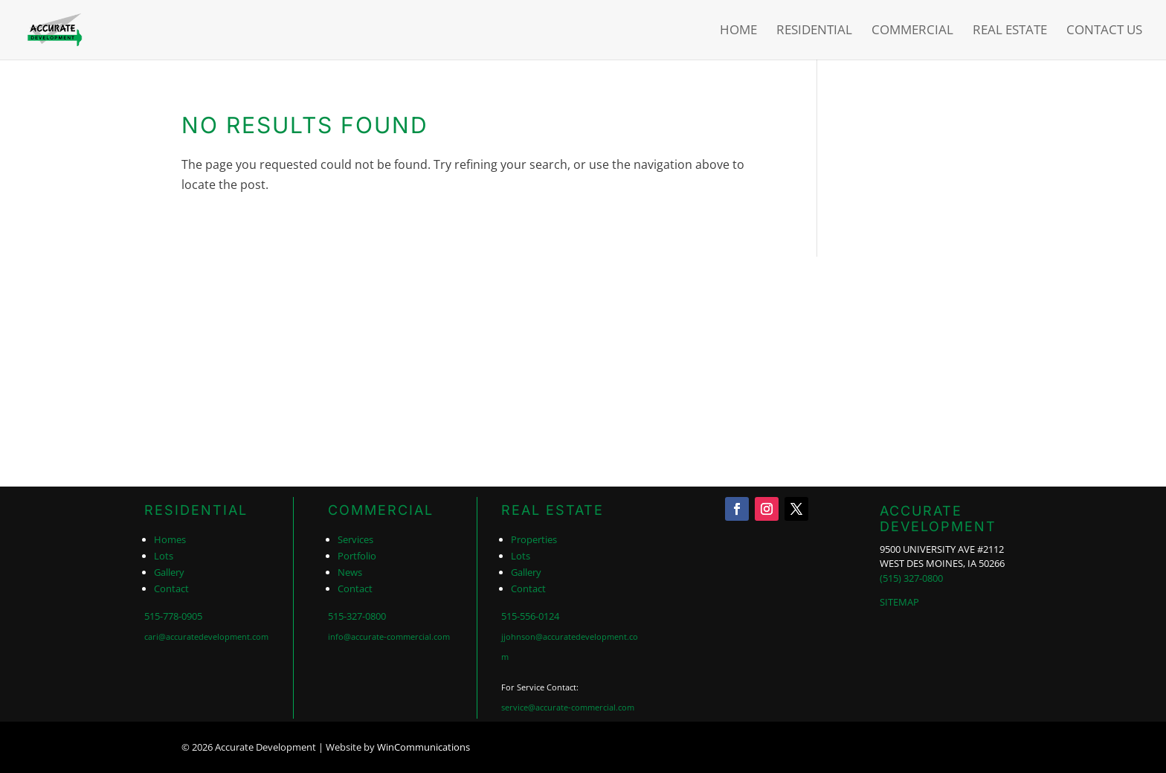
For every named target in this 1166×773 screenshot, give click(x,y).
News (350, 572)
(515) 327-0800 (911, 578)
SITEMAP (899, 602)
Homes (170, 539)
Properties (534, 539)
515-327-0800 (357, 616)
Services (355, 539)
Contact (171, 588)
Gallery (169, 572)
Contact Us (1104, 31)
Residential (814, 31)
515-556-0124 (530, 616)
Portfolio (357, 555)
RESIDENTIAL (196, 510)
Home (738, 31)
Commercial (912, 31)
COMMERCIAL (381, 510)
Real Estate (1010, 31)
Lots (163, 555)
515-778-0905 (173, 616)
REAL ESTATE (552, 510)
